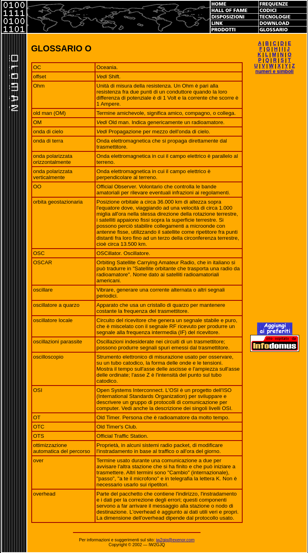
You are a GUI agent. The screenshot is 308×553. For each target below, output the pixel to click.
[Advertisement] (275, 202)
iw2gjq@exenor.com (175, 539)
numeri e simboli (274, 71)
